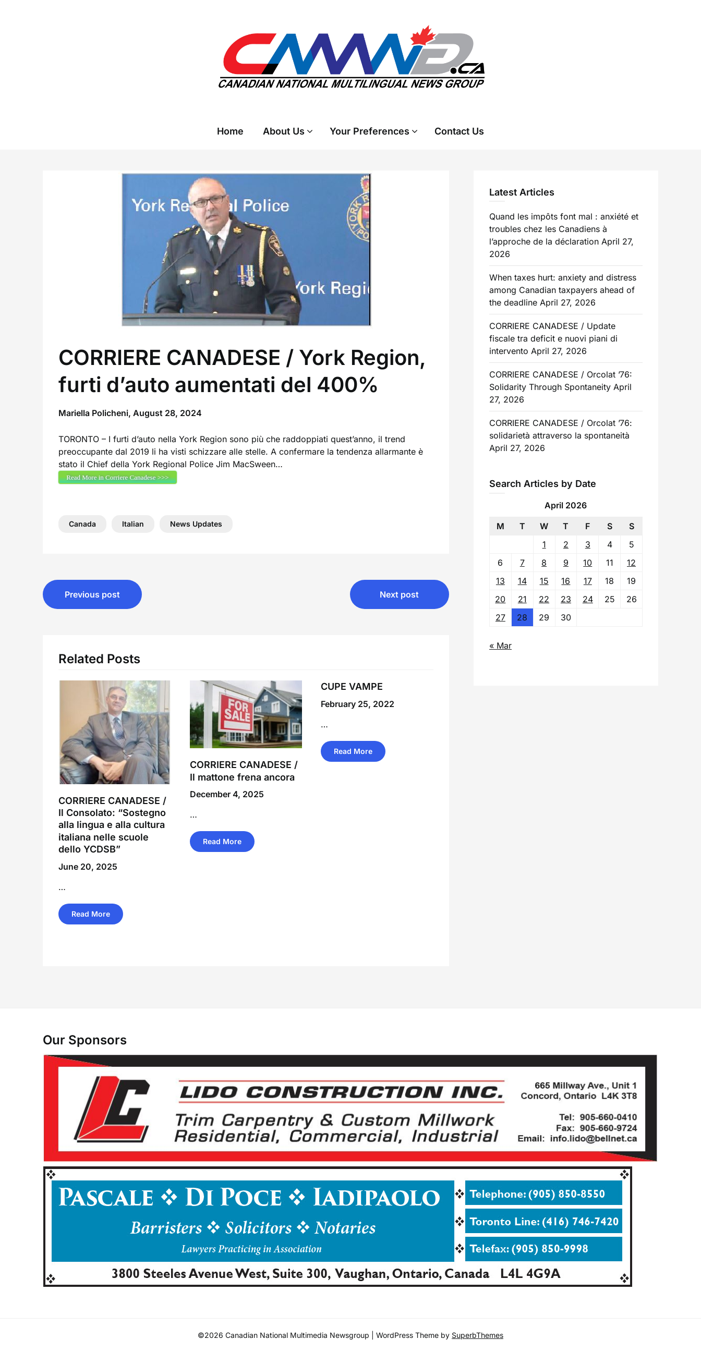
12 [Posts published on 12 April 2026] (631, 562)
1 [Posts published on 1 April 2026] (544, 544)
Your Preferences (369, 131)
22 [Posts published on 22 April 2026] (544, 599)
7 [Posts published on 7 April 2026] (522, 562)
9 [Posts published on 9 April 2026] (566, 562)
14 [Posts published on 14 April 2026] (522, 581)
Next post (399, 594)
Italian (133, 523)
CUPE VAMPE (352, 686)
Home (230, 131)
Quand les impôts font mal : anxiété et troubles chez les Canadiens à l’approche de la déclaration (563, 229)
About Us (284, 131)
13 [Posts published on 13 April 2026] (500, 581)
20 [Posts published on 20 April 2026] (500, 599)
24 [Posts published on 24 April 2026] (588, 599)
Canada (82, 523)
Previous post (92, 594)
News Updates (196, 523)
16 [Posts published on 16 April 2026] (565, 581)
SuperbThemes (477, 1335)
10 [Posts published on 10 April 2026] (587, 562)
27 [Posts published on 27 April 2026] (500, 617)
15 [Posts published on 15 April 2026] (544, 581)
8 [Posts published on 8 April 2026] (544, 562)
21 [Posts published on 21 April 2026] (522, 599)
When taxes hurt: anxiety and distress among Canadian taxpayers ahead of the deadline (562, 290)
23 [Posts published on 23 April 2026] (566, 599)
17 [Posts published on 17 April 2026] (588, 581)
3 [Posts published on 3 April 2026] (587, 544)
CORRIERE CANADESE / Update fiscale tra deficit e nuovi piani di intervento (553, 338)
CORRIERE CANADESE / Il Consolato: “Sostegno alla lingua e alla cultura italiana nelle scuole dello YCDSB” (112, 825)
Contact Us (459, 131)
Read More (90, 913)
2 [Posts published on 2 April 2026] (566, 544)
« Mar (500, 645)
